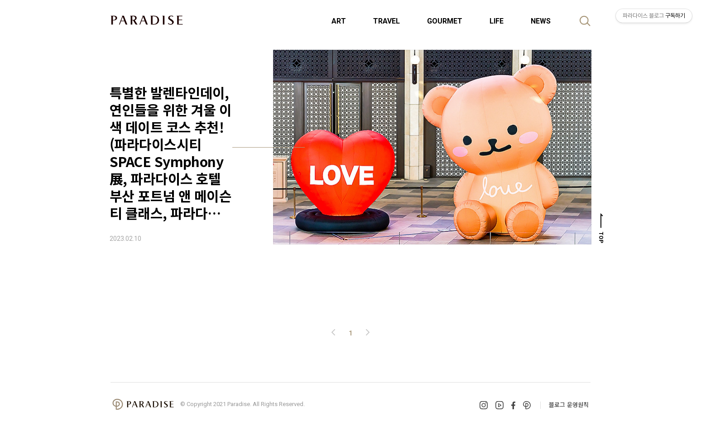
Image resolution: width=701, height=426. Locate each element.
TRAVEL (386, 21)
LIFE (497, 21)
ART (338, 21)
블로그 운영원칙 (569, 404)
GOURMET (444, 21)
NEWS (541, 21)
